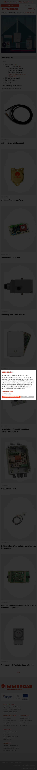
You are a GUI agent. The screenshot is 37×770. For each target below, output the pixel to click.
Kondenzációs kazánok (17, 36)
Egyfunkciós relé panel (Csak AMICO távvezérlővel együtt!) (15, 430)
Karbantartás (23, 725)
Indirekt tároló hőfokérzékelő (12, 143)
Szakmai (27, 5)
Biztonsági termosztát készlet (13, 315)
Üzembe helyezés (24, 723)
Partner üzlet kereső (10, 2)
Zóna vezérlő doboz (8, 489)
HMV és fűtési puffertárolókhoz (12, 86)
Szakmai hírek (7, 739)
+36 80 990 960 (17, 707)
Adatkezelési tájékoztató (28, 765)
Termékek (11, 12)
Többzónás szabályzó (9, 372)
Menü (30, 9)
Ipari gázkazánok (8, 723)
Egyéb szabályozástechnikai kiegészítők (17, 75)
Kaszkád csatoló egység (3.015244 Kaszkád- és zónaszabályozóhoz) (18, 606)
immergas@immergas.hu (10, 711)
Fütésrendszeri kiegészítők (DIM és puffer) (17, 48)
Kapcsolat (6, 734)
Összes (4, 61)
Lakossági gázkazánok (9, 720)
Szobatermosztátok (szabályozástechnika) (29, 34)
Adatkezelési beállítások (28, 768)
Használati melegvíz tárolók (29, 45)
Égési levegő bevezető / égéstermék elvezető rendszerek (17, 22)
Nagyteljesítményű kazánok (11, 748)
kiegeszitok (6, 140)
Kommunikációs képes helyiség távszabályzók (16, 71)
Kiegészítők (21, 12)
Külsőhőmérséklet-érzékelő (12, 200)
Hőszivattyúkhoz (7, 83)
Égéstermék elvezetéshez (10, 88)
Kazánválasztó (7, 718)
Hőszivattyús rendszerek (10, 725)
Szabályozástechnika (11, 66)
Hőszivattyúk (7, 46)
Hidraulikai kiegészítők (12, 78)
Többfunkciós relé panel (10, 257)
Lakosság (10, 5)
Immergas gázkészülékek (10, 745)
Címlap (4, 12)
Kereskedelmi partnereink (10, 736)
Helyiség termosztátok (16, 68)
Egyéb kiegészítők (11, 80)
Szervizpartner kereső (26, 2)
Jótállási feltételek (25, 718)
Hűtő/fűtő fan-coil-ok (7, 35)
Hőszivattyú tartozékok (9, 750)
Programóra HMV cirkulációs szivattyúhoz (17, 665)
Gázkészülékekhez (8, 64)
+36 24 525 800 (17, 709)
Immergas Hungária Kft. (10, 732)
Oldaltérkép (16, 765)
